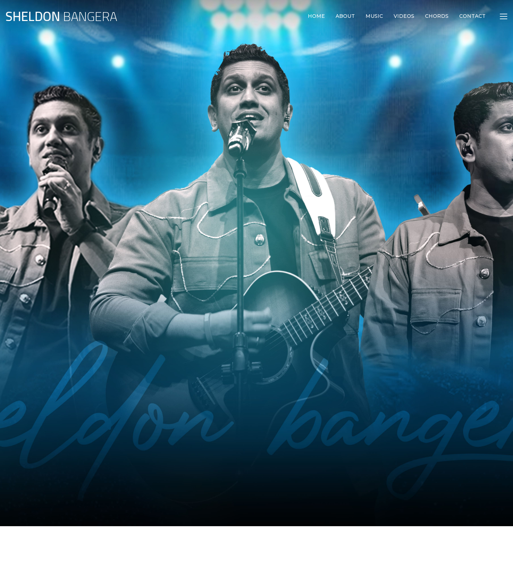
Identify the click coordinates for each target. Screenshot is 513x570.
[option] (256, 205)
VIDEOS (404, 16)
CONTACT (472, 16)
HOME (316, 16)
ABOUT (345, 16)
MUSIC (374, 16)
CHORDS (437, 16)
